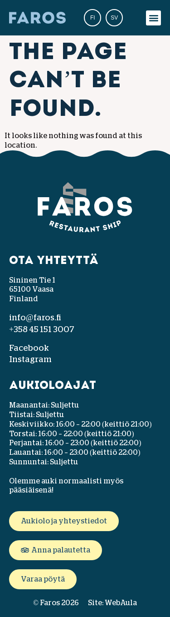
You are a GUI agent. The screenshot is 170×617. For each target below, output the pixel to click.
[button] (153, 17)
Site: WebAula (112, 603)
